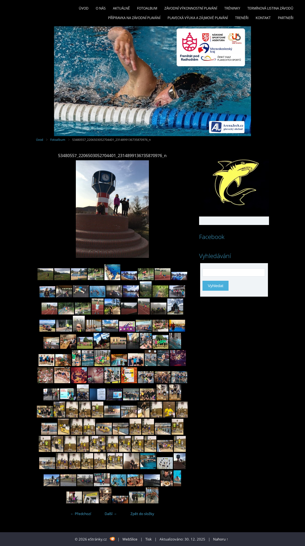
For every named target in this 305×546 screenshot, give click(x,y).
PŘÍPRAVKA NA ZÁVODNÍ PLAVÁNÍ (134, 17)
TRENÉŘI (241, 17)
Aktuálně (121, 8)
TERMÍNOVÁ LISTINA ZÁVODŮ (270, 8)
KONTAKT (263, 17)
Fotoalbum (147, 8)
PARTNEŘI (285, 17)
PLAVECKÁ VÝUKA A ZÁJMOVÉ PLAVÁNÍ (198, 17)
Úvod (84, 8)
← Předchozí (80, 513)
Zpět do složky (142, 513)
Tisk (148, 539)
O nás (101, 8)
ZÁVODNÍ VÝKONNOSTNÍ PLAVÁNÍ (190, 8)
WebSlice (129, 539)
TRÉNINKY (232, 8)
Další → (111, 513)
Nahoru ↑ (220, 539)
